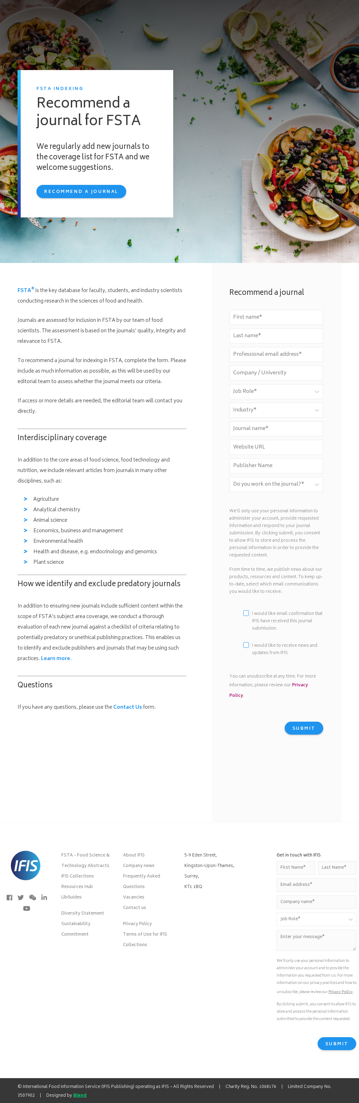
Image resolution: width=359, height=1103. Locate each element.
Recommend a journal (81, 192)
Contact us (134, 908)
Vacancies (133, 897)
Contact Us (127, 707)
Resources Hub (77, 887)
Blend (80, 1095)
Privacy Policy (137, 924)
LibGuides (71, 897)
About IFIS (134, 855)
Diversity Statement (82, 913)
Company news (139, 866)
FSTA (26, 290)
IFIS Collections (77, 876)
